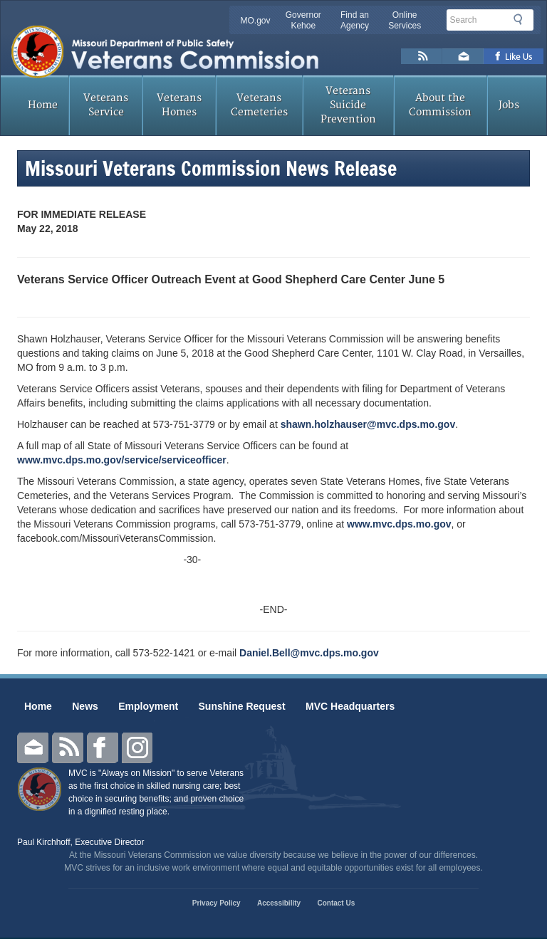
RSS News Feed (421, 56)
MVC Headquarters (350, 706)
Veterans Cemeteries (259, 105)
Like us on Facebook (514, 56)
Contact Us (336, 903)
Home (43, 105)
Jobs (509, 105)
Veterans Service (105, 105)
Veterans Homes (179, 105)
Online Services (404, 20)
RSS (67, 748)
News (85, 706)
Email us (463, 56)
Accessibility (279, 903)
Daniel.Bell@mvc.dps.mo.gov (309, 653)
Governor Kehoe (303, 20)
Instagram (137, 748)
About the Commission (440, 105)
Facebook (102, 748)
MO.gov (256, 21)
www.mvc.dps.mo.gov (399, 524)
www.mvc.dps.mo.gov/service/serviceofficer (121, 460)
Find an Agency (354, 20)
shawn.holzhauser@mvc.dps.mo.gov (368, 424)
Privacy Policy (216, 903)
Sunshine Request (242, 706)
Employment (148, 706)
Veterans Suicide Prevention (348, 105)
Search (522, 19)
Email (32, 748)
